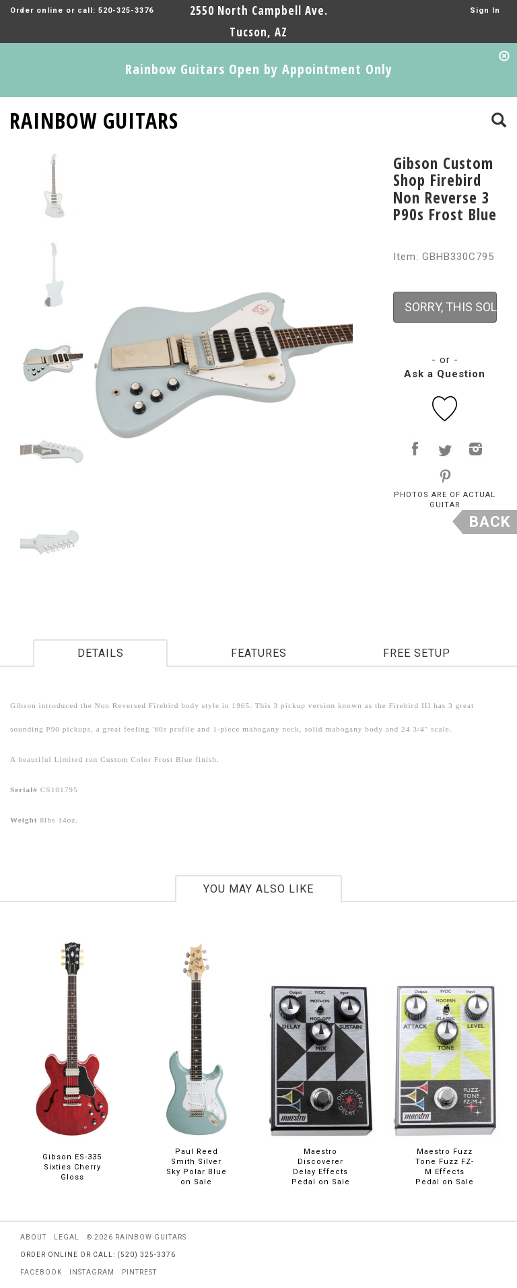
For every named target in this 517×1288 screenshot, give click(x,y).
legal (66, 1237)
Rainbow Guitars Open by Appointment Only (258, 69)
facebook (41, 1272)
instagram (91, 1272)
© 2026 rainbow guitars (136, 1237)
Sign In (485, 10)
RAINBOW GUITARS (93, 118)
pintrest (139, 1272)
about (33, 1237)
